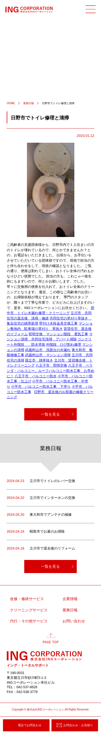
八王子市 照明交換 (51, 365)
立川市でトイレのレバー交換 (41, 481)
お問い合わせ (73, 621)
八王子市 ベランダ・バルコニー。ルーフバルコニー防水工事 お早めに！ (50, 371)
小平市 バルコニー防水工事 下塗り (41, 387)
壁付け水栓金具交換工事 (58, 323)
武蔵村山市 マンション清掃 (48, 355)
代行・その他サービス (29, 621)
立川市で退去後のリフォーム (41, 548)
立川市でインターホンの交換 (41, 498)
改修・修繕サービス (27, 599)
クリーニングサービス (29, 610)
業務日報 (70, 610)
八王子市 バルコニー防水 (36, 376)
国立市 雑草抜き (39, 360)
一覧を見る (50, 414)
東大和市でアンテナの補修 (39, 515)
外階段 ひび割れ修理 (63, 345)
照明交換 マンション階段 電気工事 (58, 334)
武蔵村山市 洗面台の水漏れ (48, 350)
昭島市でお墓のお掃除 (36, 531)
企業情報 (70, 599)
